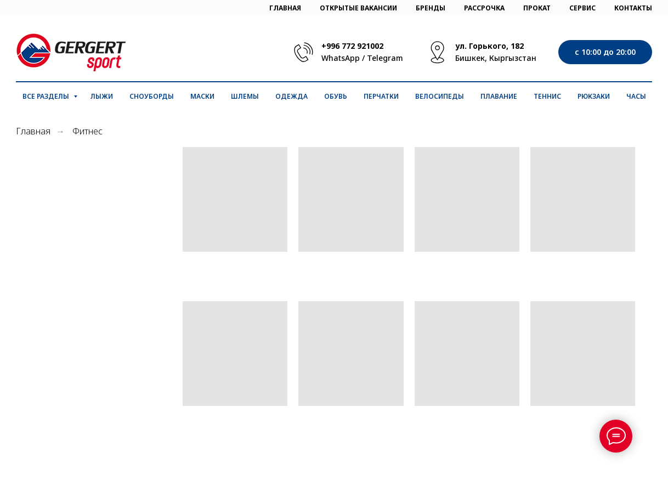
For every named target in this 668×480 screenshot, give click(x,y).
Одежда (291, 96)
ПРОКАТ (537, 8)
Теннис (547, 96)
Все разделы (46, 96)
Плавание (498, 96)
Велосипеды (439, 96)
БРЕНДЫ (430, 8)
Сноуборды (151, 96)
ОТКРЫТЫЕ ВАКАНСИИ (358, 8)
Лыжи (101, 96)
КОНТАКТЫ (633, 8)
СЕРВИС (582, 8)
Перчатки (381, 96)
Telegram (385, 58)
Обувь (335, 96)
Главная (33, 131)
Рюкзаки (594, 96)
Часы (636, 96)
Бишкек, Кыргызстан (495, 58)
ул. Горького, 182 (489, 46)
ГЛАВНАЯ (285, 8)
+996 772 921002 (352, 46)
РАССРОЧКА (484, 8)
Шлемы (245, 96)
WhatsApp (340, 58)
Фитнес (87, 131)
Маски (202, 96)
